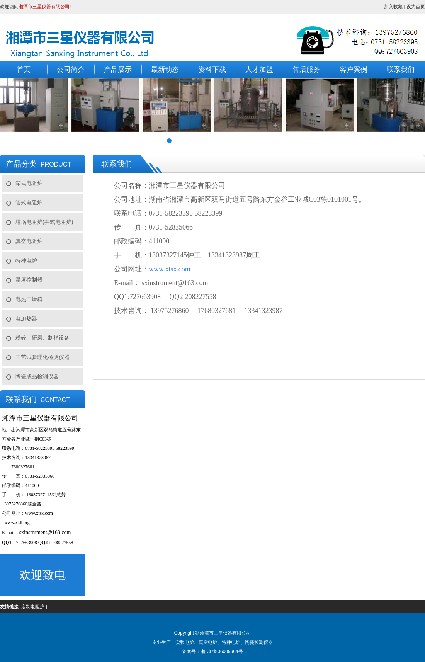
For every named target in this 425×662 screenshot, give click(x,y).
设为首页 (415, 6)
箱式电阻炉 (28, 183)
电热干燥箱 (28, 299)
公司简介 (71, 69)
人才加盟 (259, 69)
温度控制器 (28, 280)
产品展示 (118, 69)
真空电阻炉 (28, 241)
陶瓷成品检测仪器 (37, 376)
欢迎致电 (42, 574)
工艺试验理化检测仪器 (42, 357)
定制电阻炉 (32, 606)
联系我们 (401, 69)
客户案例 (353, 69)
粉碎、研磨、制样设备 (42, 338)
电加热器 (26, 318)
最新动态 (165, 69)
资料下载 (212, 69)
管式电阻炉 (28, 202)
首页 (24, 69)
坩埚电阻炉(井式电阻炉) (44, 222)
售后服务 (306, 69)
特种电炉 (26, 260)
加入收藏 (393, 6)
